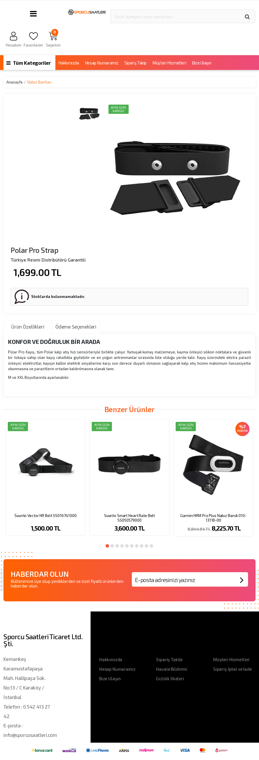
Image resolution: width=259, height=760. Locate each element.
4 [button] (122, 546)
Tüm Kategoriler (28, 63)
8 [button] (141, 546)
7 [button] (136, 546)
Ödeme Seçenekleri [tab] (75, 326)
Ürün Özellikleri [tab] (27, 326)
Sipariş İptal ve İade (232, 669)
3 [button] (117, 546)
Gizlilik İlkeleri (170, 678)
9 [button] (146, 546)
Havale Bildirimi (171, 669)
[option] (45, 481)
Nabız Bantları (39, 82)
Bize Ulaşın (201, 62)
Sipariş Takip (135, 62)
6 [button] (132, 546)
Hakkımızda (68, 62)
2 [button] (112, 546)
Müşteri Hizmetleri (169, 62)
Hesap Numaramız (102, 62)
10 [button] (151, 546)
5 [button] (127, 546)
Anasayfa (14, 82)
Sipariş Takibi (169, 659)
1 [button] (107, 546)
